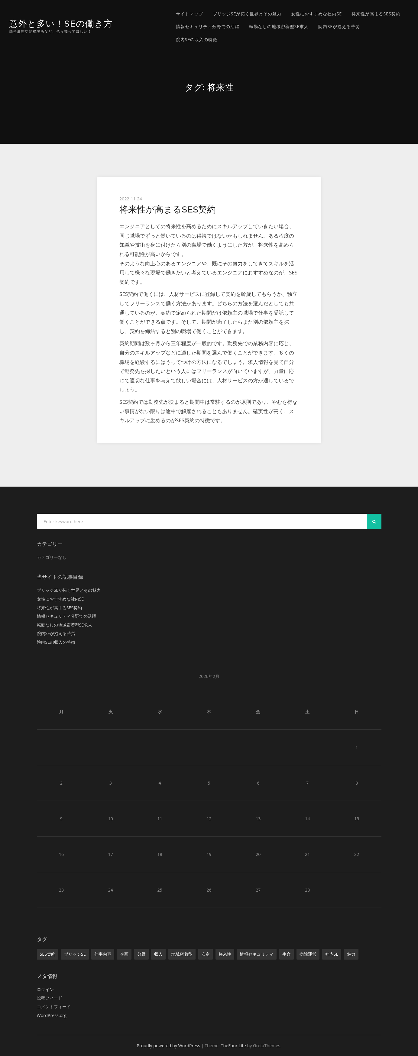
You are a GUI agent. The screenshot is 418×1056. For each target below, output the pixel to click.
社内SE (332, 954)
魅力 (351, 954)
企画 (124, 954)
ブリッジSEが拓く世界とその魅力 (247, 14)
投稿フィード (49, 998)
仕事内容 (102, 954)
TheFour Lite (233, 1045)
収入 (158, 954)
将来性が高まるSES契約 (376, 14)
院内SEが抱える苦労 (339, 26)
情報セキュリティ (257, 954)
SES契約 (48, 954)
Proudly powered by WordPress (168, 1045)
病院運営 (308, 954)
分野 (141, 954)
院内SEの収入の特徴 (197, 39)
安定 (205, 954)
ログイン (45, 989)
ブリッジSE (75, 954)
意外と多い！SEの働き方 (61, 23)
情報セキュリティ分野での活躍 (207, 26)
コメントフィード (54, 1006)
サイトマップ (189, 14)
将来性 (225, 954)
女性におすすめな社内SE (316, 14)
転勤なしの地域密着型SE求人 (279, 26)
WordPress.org (51, 1015)
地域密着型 (182, 954)
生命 (286, 954)
